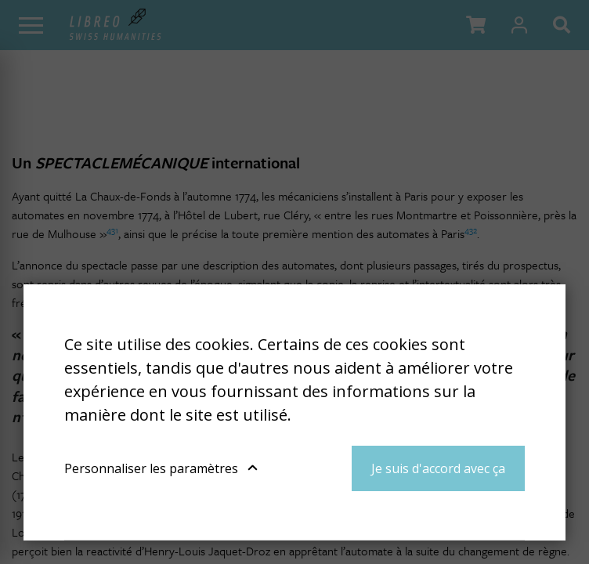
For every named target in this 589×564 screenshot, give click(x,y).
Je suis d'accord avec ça (438, 468)
